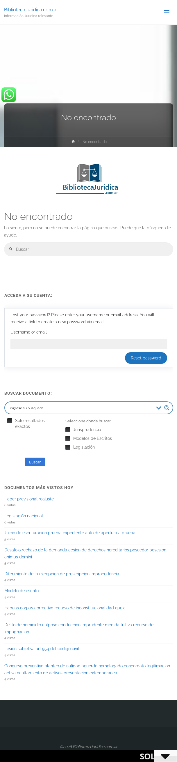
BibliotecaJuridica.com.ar (31, 9)
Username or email (28, 332)
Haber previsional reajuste (29, 499)
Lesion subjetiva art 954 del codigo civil (41, 648)
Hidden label (9, 420)
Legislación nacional (23, 516)
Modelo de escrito (21, 590)
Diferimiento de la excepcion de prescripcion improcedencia (61, 574)
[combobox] (88, 249)
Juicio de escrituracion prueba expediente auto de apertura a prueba (69, 532)
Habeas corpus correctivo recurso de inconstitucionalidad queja (65, 608)
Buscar (35, 462)
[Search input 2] (81, 407)
